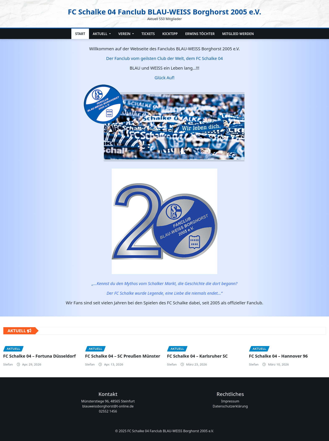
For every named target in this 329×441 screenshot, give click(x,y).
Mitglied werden (238, 33)
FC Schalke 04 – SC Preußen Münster (122, 356)
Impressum (230, 401)
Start (80, 33)
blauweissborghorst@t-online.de (108, 406)
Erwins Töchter (200, 33)
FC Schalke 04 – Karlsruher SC (197, 356)
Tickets (148, 33)
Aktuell (102, 33)
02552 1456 (108, 411)
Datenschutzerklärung (230, 406)
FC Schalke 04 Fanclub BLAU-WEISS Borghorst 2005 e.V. (164, 11)
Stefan (8, 364)
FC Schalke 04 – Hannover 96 (278, 356)
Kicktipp (170, 33)
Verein (126, 33)
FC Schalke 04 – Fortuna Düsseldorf (39, 356)
